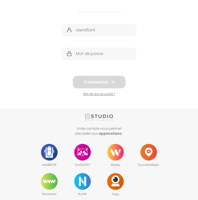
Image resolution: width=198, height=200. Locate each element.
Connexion (99, 82)
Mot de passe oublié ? (99, 94)
